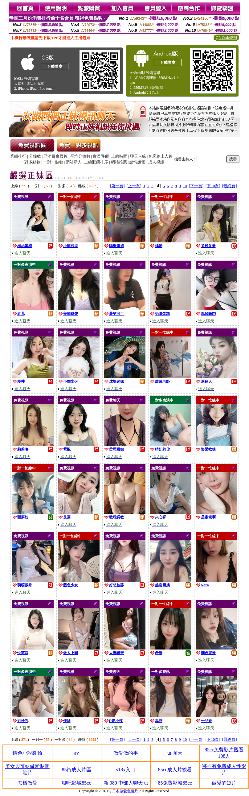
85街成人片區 (76, 769)
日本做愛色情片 (125, 791)
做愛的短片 (224, 783)
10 (185, 186)
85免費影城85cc (175, 783)
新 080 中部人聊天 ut (126, 783)
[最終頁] (229, 186)
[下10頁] (213, 186)
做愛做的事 (125, 753)
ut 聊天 (174, 753)
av (76, 753)
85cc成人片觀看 (175, 769)
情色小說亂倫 (27, 753)
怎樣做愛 (27, 783)
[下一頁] (196, 186)
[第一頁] (117, 186)
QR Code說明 (226, 37)
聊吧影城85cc (76, 783)
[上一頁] (134, 186)
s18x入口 (125, 769)
